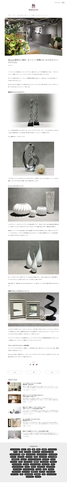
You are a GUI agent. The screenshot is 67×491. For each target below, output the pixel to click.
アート (15, 451)
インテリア (38, 476)
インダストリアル (28, 461)
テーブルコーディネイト (29, 469)
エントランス (29, 456)
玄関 (29, 449)
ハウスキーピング (50, 466)
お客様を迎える (15, 459)
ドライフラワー (43, 456)
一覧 (33, 372)
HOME (9, 15)
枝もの (20, 451)
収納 (33, 449)
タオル (44, 469)
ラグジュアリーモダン (15, 454)
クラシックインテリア (42, 454)
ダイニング (42, 471)
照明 (23, 454)
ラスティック (53, 461)
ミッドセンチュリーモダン (47, 451)
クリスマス (38, 469)
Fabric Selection (28, 474)
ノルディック (13, 461)
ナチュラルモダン (44, 461)
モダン (20, 461)
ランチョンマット (52, 449)
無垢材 (38, 449)
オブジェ (33, 466)
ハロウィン (51, 469)
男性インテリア (36, 451)
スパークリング (26, 471)
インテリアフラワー (51, 474)
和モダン (24, 449)
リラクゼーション (50, 471)
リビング (53, 459)
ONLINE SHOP (57, 2)
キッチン (27, 466)
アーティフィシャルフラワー (34, 459)
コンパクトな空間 (52, 456)
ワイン (52, 464)
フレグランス (27, 451)
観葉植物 (36, 461)
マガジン (14, 15)
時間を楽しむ (34, 471)
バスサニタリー (30, 476)
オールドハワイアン (31, 454)
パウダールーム (41, 466)
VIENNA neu (37, 474)
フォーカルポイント (15, 449)
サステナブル (21, 456)
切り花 (35, 456)
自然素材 (44, 449)
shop (44, 474)
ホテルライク (45, 459)
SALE (21, 474)
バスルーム (23, 459)
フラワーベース (14, 474)
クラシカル (26, 464)
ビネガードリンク (16, 471)
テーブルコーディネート (18, 466)
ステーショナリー (17, 469)
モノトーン (13, 456)
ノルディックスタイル (35, 464)
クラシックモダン (53, 454)
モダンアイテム (46, 464)
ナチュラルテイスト (17, 464)
